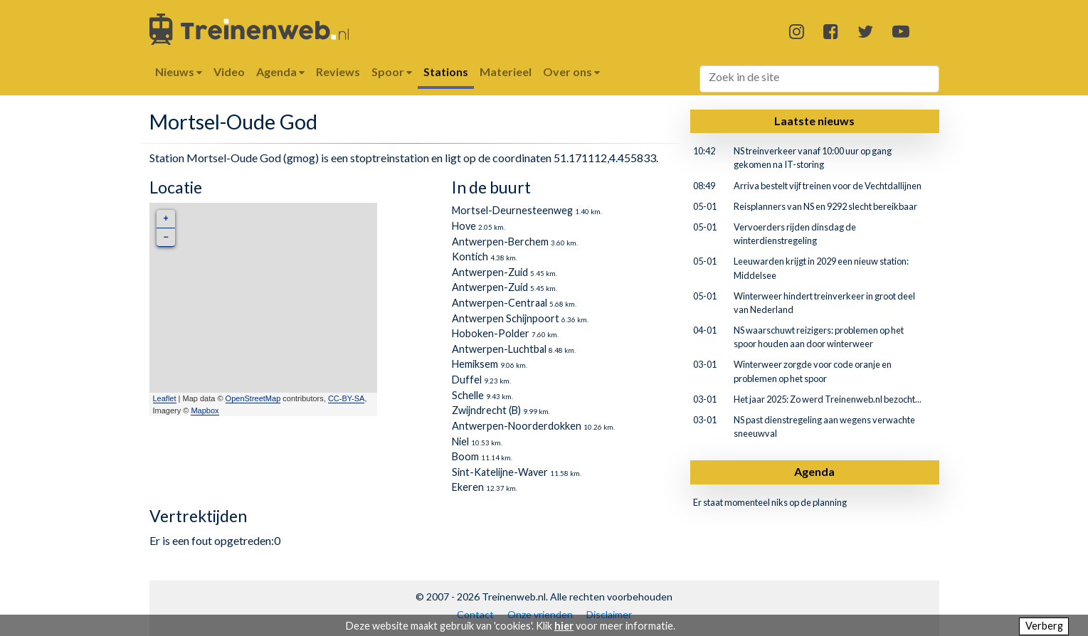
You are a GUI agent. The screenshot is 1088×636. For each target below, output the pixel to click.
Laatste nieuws (814, 120)
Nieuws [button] (178, 71)
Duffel (467, 379)
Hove (464, 226)
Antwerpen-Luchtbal (499, 349)
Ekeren (468, 487)
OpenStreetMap (253, 398)
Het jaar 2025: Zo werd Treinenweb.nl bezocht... (827, 399)
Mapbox (204, 410)
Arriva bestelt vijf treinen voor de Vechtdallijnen (827, 185)
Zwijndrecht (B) (486, 410)
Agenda (814, 471)
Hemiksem (475, 364)
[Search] (819, 78)
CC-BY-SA (346, 398)
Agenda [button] (280, 71)
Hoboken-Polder (490, 333)
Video (229, 71)
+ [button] (165, 219)
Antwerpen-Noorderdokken (516, 426)
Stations (445, 71)
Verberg (1044, 626)
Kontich (470, 256)
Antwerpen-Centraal (499, 303)
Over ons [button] (571, 71)
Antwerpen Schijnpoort (505, 318)
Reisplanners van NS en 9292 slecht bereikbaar (825, 206)
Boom (465, 456)
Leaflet (164, 398)
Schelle (468, 395)
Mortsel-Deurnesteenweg (512, 210)
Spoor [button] (391, 71)
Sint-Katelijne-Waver (500, 472)
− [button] (165, 237)
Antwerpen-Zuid (490, 272)
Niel (460, 441)
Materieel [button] (506, 71)
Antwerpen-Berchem (500, 241)
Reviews (338, 71)
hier (564, 626)
